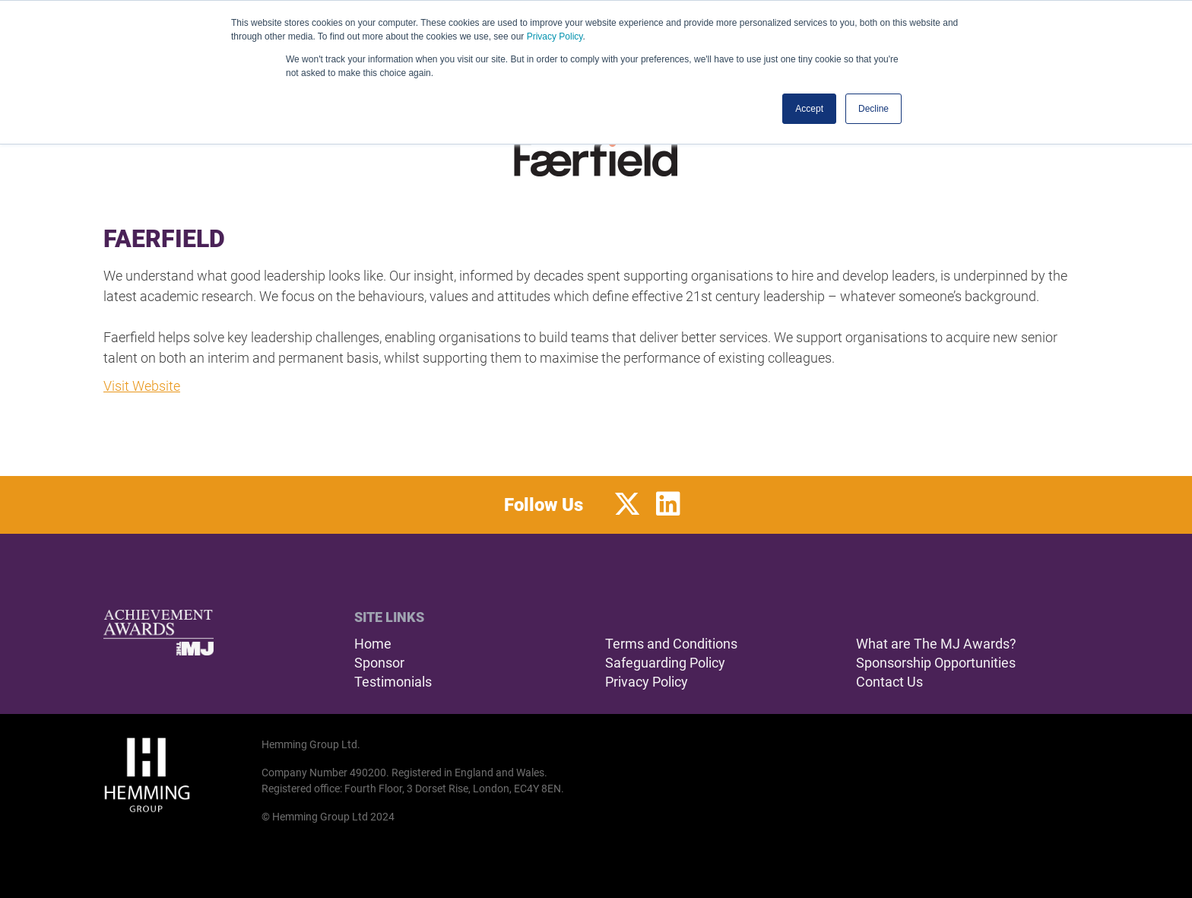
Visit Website (141, 386)
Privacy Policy (555, 36)
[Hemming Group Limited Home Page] (177, 775)
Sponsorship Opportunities (936, 663)
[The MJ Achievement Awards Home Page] (158, 632)
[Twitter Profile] (627, 504)
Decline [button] (873, 108)
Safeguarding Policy (665, 663)
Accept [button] (809, 108)
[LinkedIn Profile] (668, 504)
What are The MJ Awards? (936, 644)
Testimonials (393, 682)
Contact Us (889, 682)
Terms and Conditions (671, 644)
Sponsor (379, 663)
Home (373, 644)
